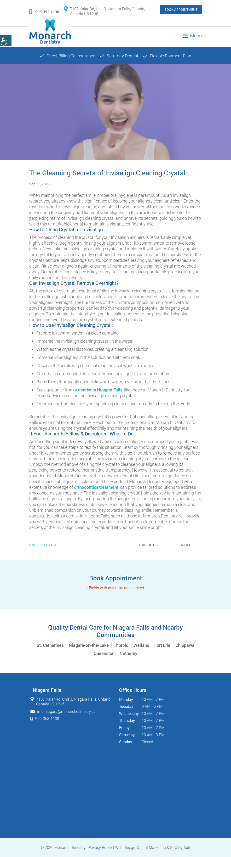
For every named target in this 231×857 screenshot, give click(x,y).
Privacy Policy (100, 847)
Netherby (128, 653)
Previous (148, 545)
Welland (141, 645)
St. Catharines (50, 645)
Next (186, 545)
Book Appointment (180, 9)
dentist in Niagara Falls (100, 390)
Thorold (121, 645)
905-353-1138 (44, 11)
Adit (187, 847)
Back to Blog (43, 545)
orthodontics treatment (96, 487)
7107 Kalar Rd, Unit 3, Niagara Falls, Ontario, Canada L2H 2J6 (104, 11)
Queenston (104, 653)
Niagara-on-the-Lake (89, 645)
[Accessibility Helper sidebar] (6, 40)
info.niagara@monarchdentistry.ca (66, 711)
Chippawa (184, 645)
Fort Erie (162, 645)
